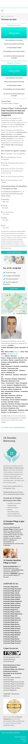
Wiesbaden (10, 347)
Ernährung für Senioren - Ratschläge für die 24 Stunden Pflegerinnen (12, 673)
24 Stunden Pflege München (11, 591)
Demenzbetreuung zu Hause (11, 665)
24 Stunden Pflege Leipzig (11, 593)
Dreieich (14, 358)
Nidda (6, 393)
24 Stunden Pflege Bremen (11, 624)
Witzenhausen (12, 410)
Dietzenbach (9, 366)
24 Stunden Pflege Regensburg (12, 614)
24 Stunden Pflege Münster (11, 639)
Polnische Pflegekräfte (10, 667)
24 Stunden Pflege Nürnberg (11, 605)
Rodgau (9, 358)
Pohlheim (17, 391)
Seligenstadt (10, 387)
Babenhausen (10, 397)
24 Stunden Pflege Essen (10, 622)
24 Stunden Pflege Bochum (11, 630)
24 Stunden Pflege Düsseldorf (12, 589)
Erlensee (15, 406)
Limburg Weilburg (12, 362)
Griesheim (8, 379)
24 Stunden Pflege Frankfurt (12, 611)
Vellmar (10, 389)
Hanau (7, 351)
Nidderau (18, 387)
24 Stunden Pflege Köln (10, 616)
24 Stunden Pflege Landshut (11, 603)
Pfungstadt (23, 383)
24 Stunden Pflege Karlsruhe (12, 643)
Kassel (16, 347)
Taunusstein (11, 368)
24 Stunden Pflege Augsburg (12, 597)
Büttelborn (21, 410)
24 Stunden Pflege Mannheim (12, 641)
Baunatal (16, 374)
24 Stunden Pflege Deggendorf (12, 601)
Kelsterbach (12, 395)
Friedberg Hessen (12, 370)
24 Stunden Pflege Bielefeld (11, 634)
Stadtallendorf (17, 385)
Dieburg (9, 406)
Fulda (22, 351)
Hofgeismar (11, 408)
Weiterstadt (12, 381)
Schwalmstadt (9, 391)
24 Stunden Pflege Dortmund (12, 620)
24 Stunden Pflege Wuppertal (12, 632)
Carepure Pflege (6, 101)
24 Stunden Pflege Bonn (10, 637)
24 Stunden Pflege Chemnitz (11, 618)
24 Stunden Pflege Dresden (11, 607)
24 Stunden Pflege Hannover (12, 626)
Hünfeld (17, 399)
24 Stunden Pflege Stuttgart (11, 599)
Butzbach (14, 379)
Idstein (18, 383)
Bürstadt (10, 402)
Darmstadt (22, 347)
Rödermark (8, 374)
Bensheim (21, 358)
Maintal (11, 360)
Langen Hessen (19, 360)
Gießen (11, 351)
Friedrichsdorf (10, 383)
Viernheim (16, 366)
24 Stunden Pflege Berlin (10, 586)
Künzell (12, 399)
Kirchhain (18, 404)
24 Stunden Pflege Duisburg (11, 628)
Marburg (16, 351)
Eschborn (10, 385)
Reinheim (11, 404)
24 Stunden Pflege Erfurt (11, 609)
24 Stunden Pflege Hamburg (11, 595)
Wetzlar (7, 356)
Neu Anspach (13, 412)
